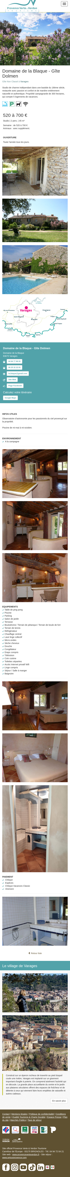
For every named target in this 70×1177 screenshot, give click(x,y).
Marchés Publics (18, 1120)
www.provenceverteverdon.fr (25, 1154)
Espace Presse (54, 1117)
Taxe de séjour (35, 1120)
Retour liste (35, 953)
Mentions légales (19, 1114)
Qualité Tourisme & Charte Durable (28, 1117)
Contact (6, 1114)
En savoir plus (59, 1101)
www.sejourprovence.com (14, 1157)
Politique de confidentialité (41, 1114)
